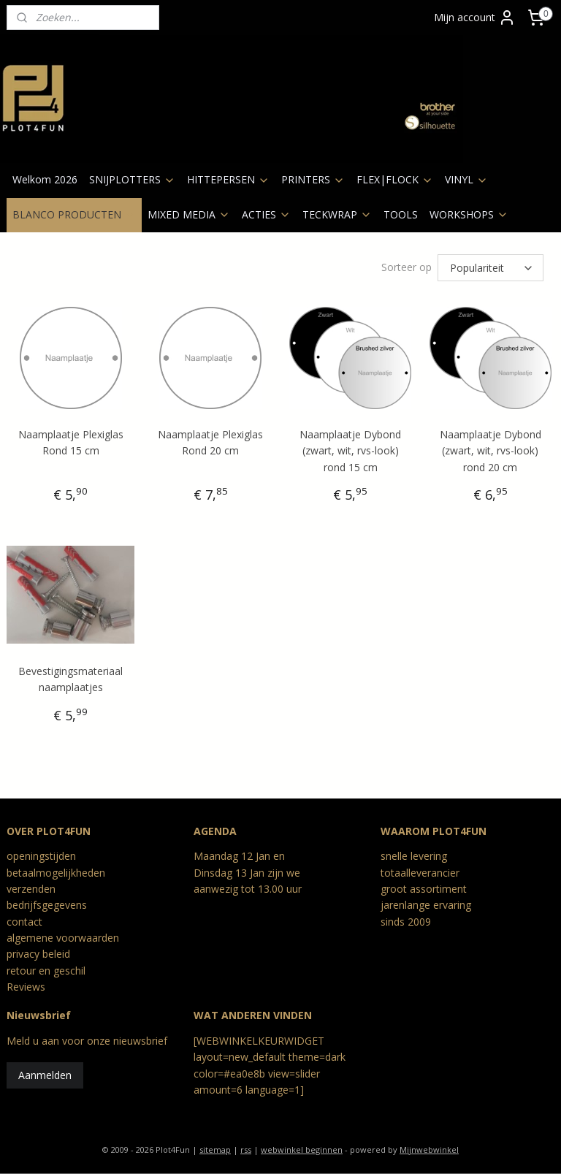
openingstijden (41, 854)
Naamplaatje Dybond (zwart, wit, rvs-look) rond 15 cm (350, 448)
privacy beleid (38, 951)
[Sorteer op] (490, 266)
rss (245, 1147)
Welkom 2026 (44, 179)
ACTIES (266, 214)
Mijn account (475, 17)
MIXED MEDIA (189, 214)
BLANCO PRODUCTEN (74, 214)
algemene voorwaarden (63, 935)
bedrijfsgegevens (47, 903)
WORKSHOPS (469, 214)
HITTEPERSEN (228, 179)
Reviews (26, 984)
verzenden (31, 886)
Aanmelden (45, 1073)
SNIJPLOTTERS (132, 179)
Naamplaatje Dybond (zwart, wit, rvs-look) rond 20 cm (490, 448)
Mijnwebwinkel (429, 1147)
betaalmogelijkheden (56, 870)
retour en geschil (46, 968)
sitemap (215, 1147)
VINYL (466, 179)
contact (24, 919)
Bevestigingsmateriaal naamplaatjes (70, 677)
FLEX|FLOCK (394, 179)
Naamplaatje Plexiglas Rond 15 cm (70, 440)
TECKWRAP (337, 214)
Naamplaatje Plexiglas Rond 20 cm (210, 440)
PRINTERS (313, 179)
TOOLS (400, 214)
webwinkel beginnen (302, 1147)
